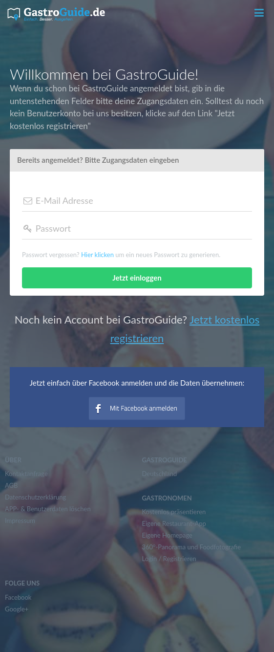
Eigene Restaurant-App (174, 523)
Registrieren (179, 559)
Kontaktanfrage (26, 474)
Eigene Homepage (167, 535)
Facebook (18, 597)
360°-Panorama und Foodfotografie (191, 547)
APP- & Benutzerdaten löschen (48, 509)
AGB (11, 485)
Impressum (20, 520)
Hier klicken (97, 255)
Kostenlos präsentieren (174, 512)
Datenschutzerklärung (35, 497)
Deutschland (159, 474)
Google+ (16, 609)
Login (149, 559)
